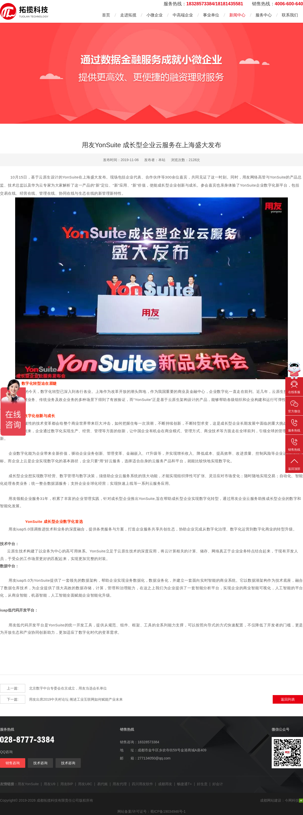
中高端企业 (183, 15)
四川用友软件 (142, 784)
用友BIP (66, 784)
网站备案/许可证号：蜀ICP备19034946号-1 (151, 811)
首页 (106, 15)
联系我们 (290, 15)
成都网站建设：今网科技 (281, 800)
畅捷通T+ (184, 784)
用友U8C (85, 784)
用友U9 (49, 784)
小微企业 (154, 15)
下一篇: (12, 699)
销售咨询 (13, 763)
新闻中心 (237, 15)
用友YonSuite (28, 784)
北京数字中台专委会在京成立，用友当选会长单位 (53, 688)
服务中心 (264, 15)
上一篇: (12, 688)
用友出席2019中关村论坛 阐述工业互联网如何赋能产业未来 (61, 699)
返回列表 (288, 699)
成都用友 (165, 784)
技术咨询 (40, 763)
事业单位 (211, 15)
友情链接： (9, 784)
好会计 (217, 784)
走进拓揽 (128, 15)
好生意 (202, 784)
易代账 (102, 784)
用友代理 (120, 784)
